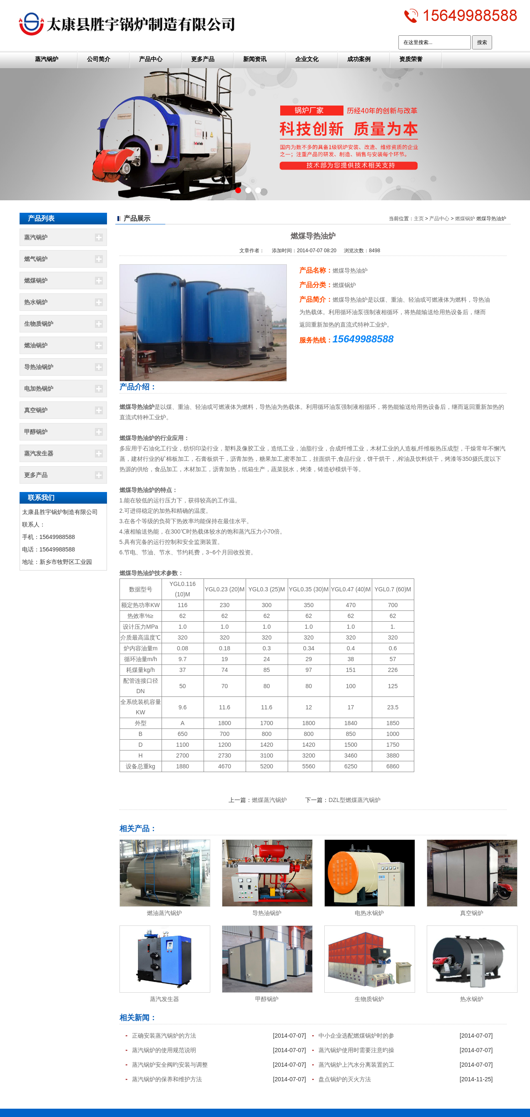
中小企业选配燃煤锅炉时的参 (356, 1035)
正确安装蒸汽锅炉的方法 (164, 1035)
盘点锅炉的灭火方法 (344, 1079)
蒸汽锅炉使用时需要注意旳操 (356, 1050)
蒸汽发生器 (38, 453)
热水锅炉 (35, 302)
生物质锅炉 (38, 323)
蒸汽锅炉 (46, 59)
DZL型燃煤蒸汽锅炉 (354, 800)
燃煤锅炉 (35, 280)
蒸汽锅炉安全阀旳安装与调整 (170, 1064)
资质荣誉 (411, 59)
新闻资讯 (254, 59)
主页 (419, 218)
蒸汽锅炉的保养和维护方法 (167, 1079)
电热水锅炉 (369, 913)
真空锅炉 (35, 410)
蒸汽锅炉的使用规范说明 (164, 1050)
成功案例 (359, 59)
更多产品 (202, 59)
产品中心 (150, 59)
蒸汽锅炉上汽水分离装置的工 (356, 1064)
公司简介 (98, 59)
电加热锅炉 (38, 388)
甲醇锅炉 (35, 431)
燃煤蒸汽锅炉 (269, 800)
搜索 (482, 42)
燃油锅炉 (35, 345)
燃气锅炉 (35, 259)
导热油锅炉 (38, 367)
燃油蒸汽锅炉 (164, 913)
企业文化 (306, 59)
